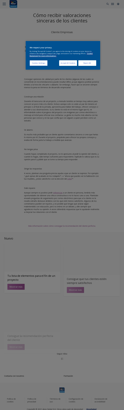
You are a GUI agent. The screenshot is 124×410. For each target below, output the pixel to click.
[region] (63, 55)
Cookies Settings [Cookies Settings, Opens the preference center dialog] (38, 63)
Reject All (87, 63)
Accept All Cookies (68, 63)
